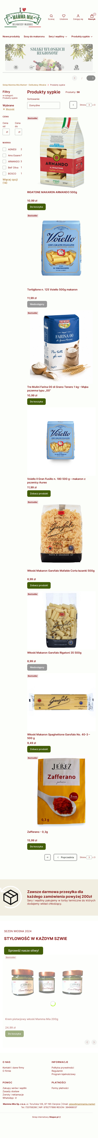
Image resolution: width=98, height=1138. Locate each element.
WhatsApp (8, 1097)
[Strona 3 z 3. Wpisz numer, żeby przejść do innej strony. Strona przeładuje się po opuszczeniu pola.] (89, 105)
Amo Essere (14, 155)
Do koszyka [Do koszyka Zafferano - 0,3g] (36, 846)
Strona (83, 105)
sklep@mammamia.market (82, 1104)
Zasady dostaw (11, 1091)
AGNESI (12, 149)
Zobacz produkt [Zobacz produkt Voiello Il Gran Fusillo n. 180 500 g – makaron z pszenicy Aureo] (39, 493)
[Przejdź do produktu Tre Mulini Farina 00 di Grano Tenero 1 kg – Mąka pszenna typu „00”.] (61, 347)
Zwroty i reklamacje (13, 1094)
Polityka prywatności (63, 1067)
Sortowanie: (33, 99)
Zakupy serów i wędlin (15, 1088)
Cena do (17, 125)
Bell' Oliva (13, 167)
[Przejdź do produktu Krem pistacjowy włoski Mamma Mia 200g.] (46, 985)
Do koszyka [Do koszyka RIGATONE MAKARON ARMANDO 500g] (36, 206)
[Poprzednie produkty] (65, 857)
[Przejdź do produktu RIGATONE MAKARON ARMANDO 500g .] (61, 152)
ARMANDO (14, 161)
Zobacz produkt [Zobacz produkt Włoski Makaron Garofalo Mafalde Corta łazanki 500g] (39, 585)
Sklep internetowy (45, 1117)
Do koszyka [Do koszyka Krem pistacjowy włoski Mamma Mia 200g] (14, 1033)
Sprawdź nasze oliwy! (23, 950)
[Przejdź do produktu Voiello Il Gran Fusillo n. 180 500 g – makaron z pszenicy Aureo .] (61, 441)
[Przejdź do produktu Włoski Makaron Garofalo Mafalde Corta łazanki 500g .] (61, 533)
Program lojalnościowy (64, 1074)
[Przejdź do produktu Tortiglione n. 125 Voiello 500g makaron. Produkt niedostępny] (61, 249)
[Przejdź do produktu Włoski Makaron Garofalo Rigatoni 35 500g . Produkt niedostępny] (61, 620)
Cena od (5, 125)
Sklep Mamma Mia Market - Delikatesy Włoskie (24, 85)
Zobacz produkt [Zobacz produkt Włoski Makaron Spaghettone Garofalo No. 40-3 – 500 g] (39, 749)
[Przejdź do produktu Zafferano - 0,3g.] (61, 792)
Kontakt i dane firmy (13, 1067)
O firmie (7, 1070)
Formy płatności (60, 1088)
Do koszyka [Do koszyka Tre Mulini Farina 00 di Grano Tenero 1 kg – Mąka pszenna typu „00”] (36, 401)
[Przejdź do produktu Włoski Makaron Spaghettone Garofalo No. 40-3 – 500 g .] (61, 702)
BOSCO (12, 173)
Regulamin (57, 1070)
